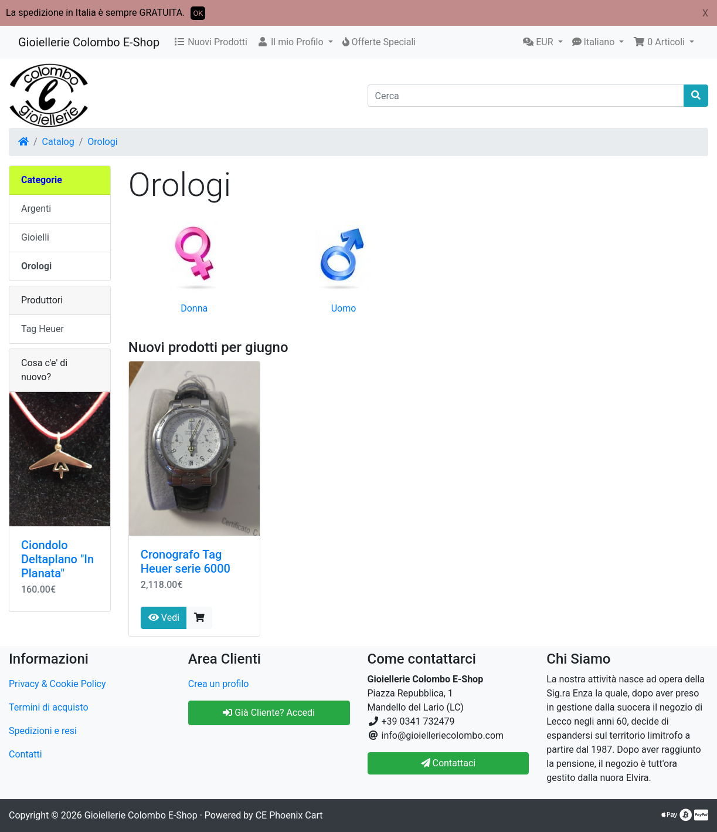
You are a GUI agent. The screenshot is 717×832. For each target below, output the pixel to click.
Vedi (163, 617)
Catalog (58, 141)
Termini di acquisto (49, 707)
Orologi (102, 141)
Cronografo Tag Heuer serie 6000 (185, 561)
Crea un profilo (218, 683)
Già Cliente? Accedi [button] (269, 712)
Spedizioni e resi (43, 730)
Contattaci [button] (448, 763)
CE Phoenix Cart (289, 815)
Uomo (343, 308)
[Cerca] (526, 95)
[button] (295, 42)
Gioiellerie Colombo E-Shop (88, 42)
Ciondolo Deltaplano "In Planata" (57, 559)
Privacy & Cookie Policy (57, 683)
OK (198, 13)
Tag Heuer (42, 328)
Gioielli (35, 237)
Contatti (25, 754)
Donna (194, 308)
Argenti (36, 208)
